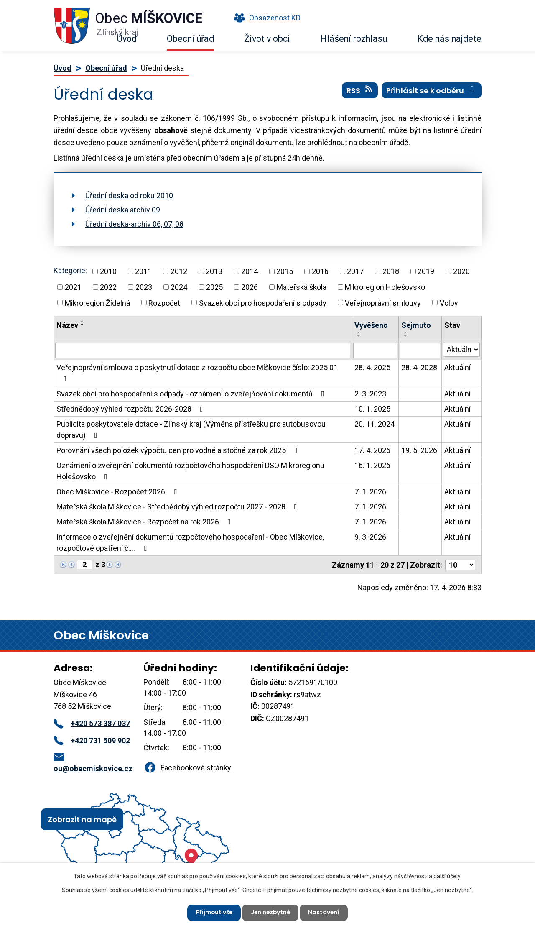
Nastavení (325, 912)
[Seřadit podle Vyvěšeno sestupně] (359, 336)
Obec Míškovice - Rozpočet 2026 (118, 491)
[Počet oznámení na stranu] (460, 565)
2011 (143, 271)
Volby (449, 302)
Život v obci (267, 38)
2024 (179, 287)
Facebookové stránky (187, 767)
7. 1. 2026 (370, 491)
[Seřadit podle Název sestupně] (82, 324)
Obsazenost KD (265, 17)
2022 (108, 287)
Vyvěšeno (371, 325)
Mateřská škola (301, 287)
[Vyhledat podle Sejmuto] (420, 350)
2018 (390, 271)
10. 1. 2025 (372, 408)
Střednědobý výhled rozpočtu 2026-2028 (131, 408)
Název (67, 325)
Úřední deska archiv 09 (122, 209)
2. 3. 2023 (370, 393)
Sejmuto (416, 325)
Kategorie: (70, 270)
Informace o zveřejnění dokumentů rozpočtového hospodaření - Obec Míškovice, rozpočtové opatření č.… (190, 542)
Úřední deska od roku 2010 (129, 195)
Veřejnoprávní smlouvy (383, 302)
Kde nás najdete (449, 38)
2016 (320, 271)
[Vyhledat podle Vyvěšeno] (375, 350)
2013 (214, 271)
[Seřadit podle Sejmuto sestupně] (405, 336)
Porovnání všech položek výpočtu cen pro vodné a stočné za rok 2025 (178, 450)
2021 (73, 287)
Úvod (127, 38)
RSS (360, 91)
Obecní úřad (190, 38)
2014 (249, 271)
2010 (108, 271)
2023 (143, 287)
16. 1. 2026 (372, 465)
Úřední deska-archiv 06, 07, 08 (134, 224)
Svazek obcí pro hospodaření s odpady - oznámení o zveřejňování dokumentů (192, 393)
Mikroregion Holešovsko (385, 287)
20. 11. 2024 (374, 423)
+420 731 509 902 (92, 740)
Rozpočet (164, 302)
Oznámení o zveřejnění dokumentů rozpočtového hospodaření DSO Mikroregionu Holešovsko (190, 471)
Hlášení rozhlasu (353, 38)
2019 (426, 271)
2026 (249, 287)
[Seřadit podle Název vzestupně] (82, 321)
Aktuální (457, 367)
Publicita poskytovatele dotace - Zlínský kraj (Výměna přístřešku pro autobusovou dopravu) (191, 429)
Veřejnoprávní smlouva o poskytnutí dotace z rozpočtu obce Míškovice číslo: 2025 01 (197, 373)
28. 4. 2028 (419, 367)
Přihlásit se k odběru (431, 91)
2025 (214, 287)
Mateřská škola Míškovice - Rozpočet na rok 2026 (145, 521)
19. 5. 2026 (419, 450)
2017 (355, 271)
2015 (284, 271)
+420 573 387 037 (92, 723)
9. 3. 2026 (370, 536)
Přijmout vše (213, 912)
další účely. (447, 875)
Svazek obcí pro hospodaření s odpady (262, 302)
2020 (461, 271)
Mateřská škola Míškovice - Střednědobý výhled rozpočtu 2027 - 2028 (178, 506)
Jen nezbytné (270, 912)
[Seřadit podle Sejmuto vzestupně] (405, 332)
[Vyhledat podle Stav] (461, 350)
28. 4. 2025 (372, 367)
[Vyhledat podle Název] (202, 350)
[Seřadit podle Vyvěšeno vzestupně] (359, 332)
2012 (179, 271)
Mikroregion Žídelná (97, 302)
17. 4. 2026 (372, 450)
